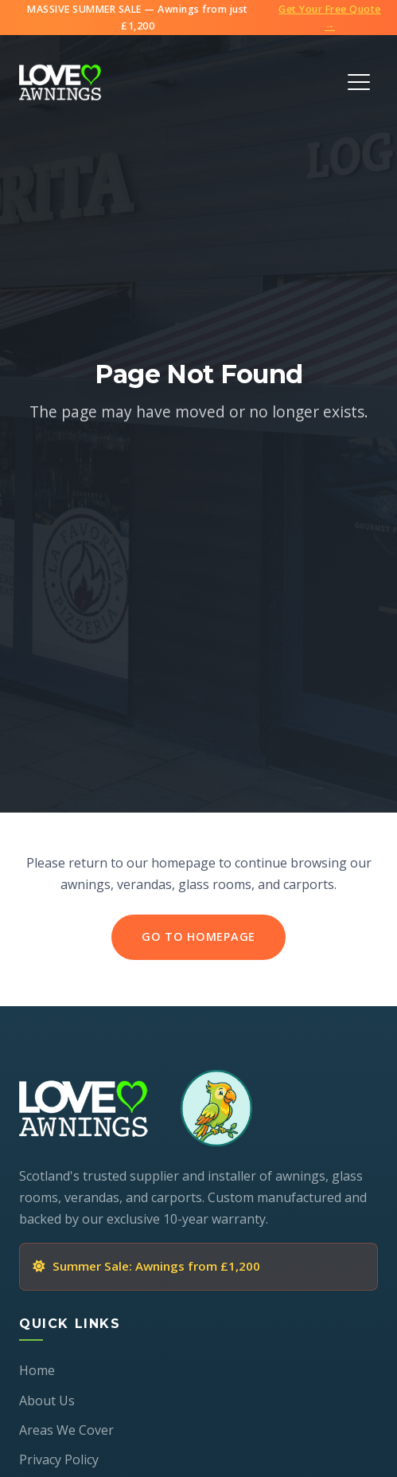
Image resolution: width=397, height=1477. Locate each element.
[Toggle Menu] (359, 82)
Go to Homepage (198, 936)
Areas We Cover (66, 1430)
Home (37, 1370)
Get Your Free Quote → (329, 17)
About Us (47, 1400)
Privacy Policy (59, 1459)
